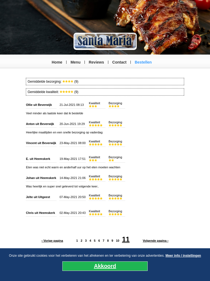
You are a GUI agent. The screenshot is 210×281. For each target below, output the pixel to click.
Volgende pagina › (155, 240)
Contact (119, 62)
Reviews (96, 62)
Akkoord (105, 266)
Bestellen (143, 62)
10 (117, 240)
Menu (76, 62)
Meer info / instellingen (183, 256)
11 (126, 239)
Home (57, 62)
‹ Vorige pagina (52, 240)
